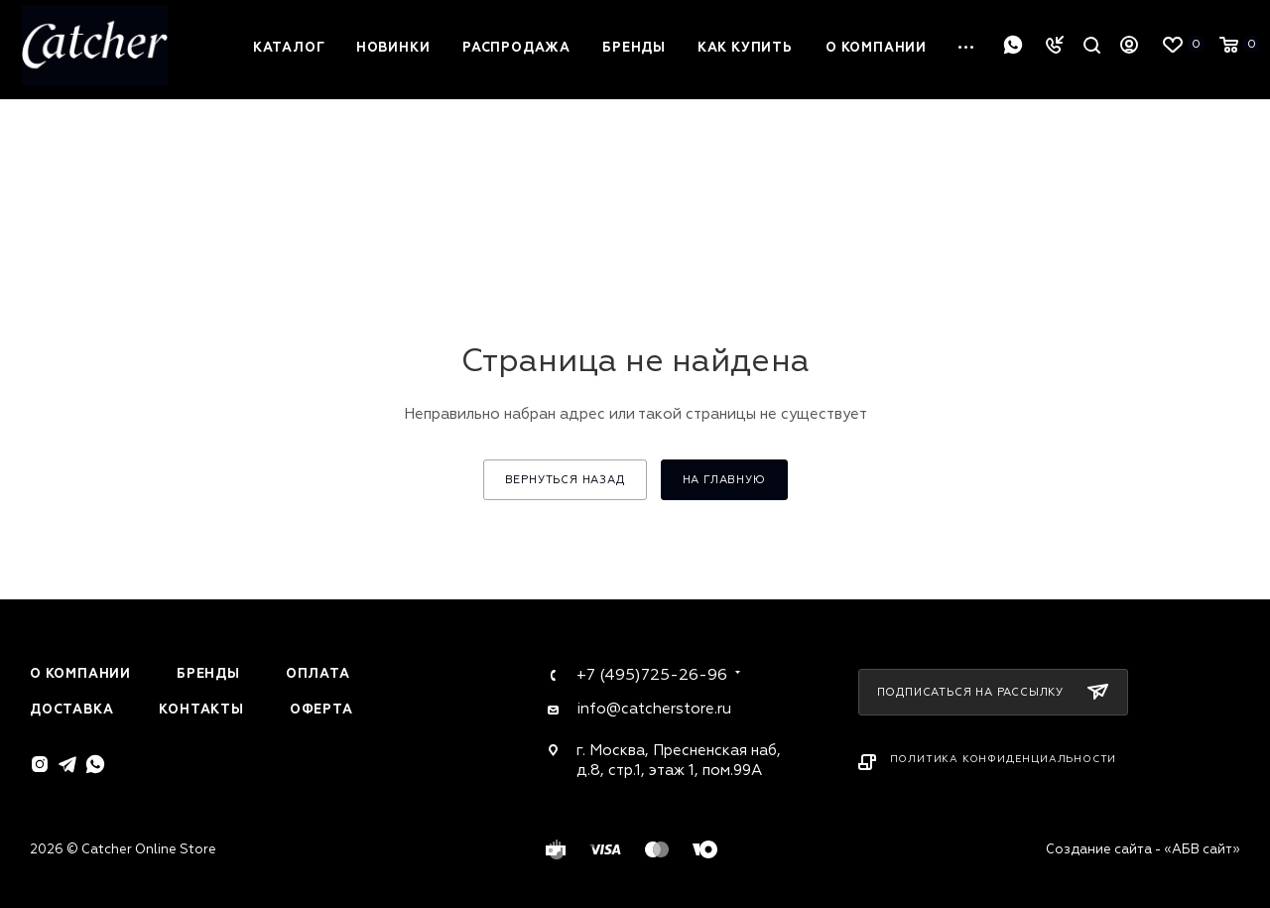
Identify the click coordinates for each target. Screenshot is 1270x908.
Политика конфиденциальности (1003, 759)
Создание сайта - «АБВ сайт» (1143, 849)
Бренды (208, 674)
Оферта (321, 709)
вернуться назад (565, 479)
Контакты (201, 709)
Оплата (318, 674)
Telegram (67, 764)
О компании (80, 674)
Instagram (40, 764)
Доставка (71, 709)
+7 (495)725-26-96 (651, 675)
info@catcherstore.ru (653, 709)
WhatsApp (1013, 45)
